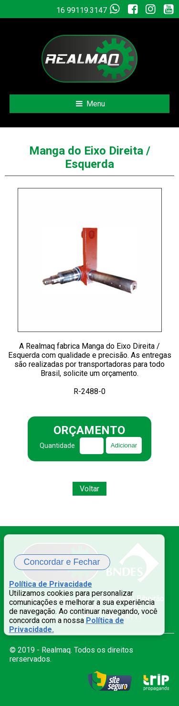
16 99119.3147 (89, 9)
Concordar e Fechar (62, 562)
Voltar (89, 488)
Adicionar (124, 445)
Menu (89, 103)
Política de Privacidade (50, 584)
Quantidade (57, 445)
